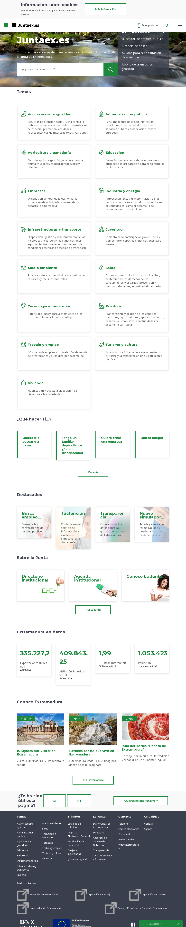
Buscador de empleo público (142, 39)
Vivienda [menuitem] (47, 858)
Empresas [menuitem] (22, 855)
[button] (147, 25)
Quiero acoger (151, 438)
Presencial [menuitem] (124, 834)
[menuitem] (37, 895)
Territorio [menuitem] (47, 842)
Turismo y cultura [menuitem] (51, 853)
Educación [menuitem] (22, 850)
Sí (54, 801)
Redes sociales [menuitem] (126, 839)
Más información (105, 9)
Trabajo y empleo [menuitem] (52, 848)
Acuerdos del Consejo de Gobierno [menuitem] (100, 841)
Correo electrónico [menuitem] (128, 828)
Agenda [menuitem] (148, 828)
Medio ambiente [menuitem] (51, 823)
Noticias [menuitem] (148, 823)
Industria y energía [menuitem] (27, 860)
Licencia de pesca (134, 46)
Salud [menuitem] (45, 828)
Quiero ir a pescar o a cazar (31, 442)
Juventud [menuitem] (21, 874)
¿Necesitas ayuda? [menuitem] (78, 859)
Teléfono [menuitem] (123, 823)
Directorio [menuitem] (98, 832)
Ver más (93, 472)
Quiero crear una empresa (111, 440)
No (79, 801)
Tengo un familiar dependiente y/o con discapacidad (72, 446)
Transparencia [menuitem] (101, 850)
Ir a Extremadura (93, 780)
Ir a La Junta (93, 610)
